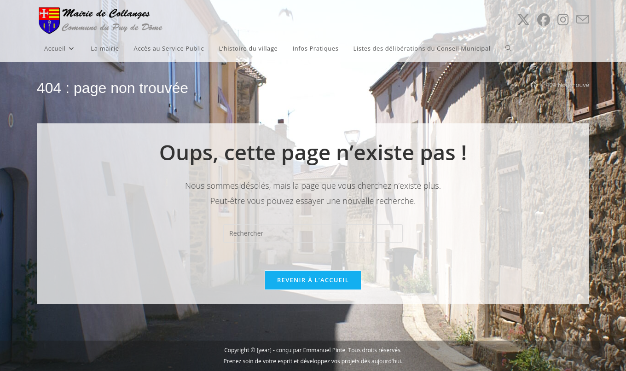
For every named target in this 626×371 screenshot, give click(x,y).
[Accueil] (534, 85)
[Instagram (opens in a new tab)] (563, 19)
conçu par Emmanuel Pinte (310, 350)
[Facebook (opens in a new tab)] (543, 19)
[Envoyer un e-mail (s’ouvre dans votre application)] (583, 19)
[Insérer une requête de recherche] (313, 233)
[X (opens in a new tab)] (523, 19)
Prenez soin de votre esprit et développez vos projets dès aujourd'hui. (313, 361)
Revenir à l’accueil (313, 280)
